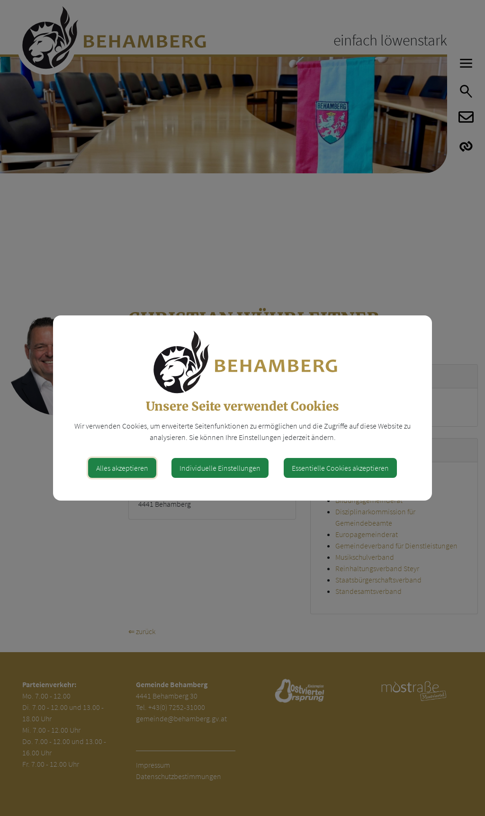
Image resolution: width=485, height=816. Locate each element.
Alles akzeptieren (122, 468)
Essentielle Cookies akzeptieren (340, 468)
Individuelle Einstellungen (220, 468)
